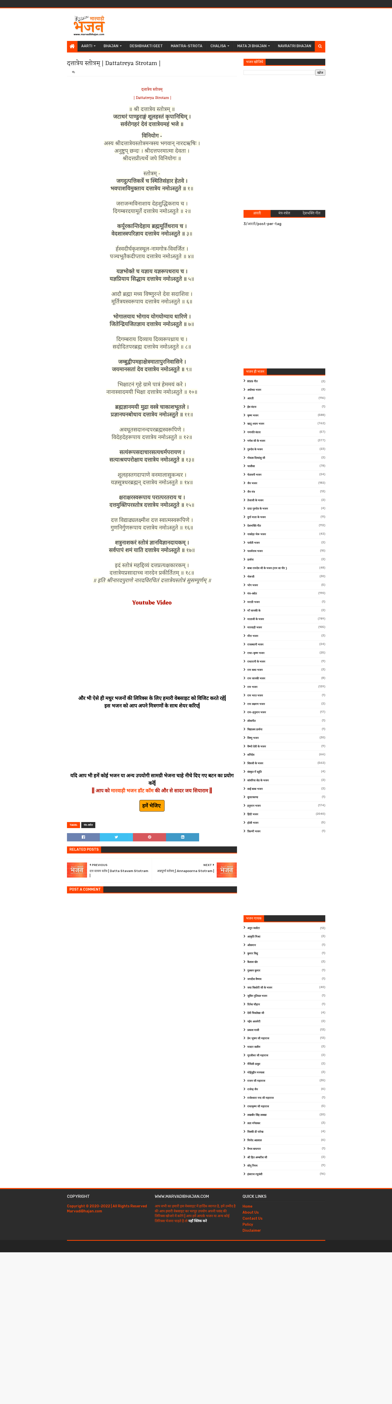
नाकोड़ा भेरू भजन (256, 534)
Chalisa (218, 46)
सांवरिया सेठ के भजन (258, 780)
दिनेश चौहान (253, 1004)
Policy (248, 1224)
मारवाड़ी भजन (254, 627)
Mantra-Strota (186, 46)
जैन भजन (252, 483)
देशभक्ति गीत (254, 525)
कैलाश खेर (252, 962)
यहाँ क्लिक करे (197, 1221)
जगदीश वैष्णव (254, 979)
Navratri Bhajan (294, 46)
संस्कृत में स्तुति (254, 772)
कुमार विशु (252, 953)
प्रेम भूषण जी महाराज (258, 1038)
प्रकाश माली (253, 1030)
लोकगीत (251, 721)
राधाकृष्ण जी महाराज (258, 1106)
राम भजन (252, 687)
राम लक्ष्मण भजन (256, 704)
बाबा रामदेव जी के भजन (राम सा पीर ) (267, 568)
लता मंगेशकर (253, 1123)
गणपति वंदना (254, 432)
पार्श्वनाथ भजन (255, 551)
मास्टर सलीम (253, 1047)
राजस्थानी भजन (255, 644)
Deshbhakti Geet (146, 46)
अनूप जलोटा (253, 928)
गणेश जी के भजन (256, 441)
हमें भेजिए (152, 806)
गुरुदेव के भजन (255, 449)
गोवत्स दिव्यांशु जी (256, 458)
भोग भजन (252, 585)
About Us (251, 1212)
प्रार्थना (250, 559)
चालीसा (251, 466)
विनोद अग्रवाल (254, 1140)
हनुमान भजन (254, 805)
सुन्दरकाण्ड (252, 797)
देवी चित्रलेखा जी (255, 1013)
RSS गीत (252, 381)
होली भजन (252, 823)
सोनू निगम (252, 1165)
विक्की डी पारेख (255, 1131)
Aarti (86, 46)
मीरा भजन (252, 636)
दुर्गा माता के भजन (256, 517)
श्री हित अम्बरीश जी (257, 1157)
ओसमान (251, 945)
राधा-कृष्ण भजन (255, 653)
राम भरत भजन (255, 695)
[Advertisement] (234, 24)
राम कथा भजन (255, 670)
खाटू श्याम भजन (255, 423)
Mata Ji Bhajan (252, 46)
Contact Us (253, 1218)
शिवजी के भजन (255, 763)
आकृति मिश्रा (253, 936)
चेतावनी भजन (254, 474)
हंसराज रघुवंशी (254, 1174)
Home (247, 1206)
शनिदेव (250, 755)
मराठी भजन (253, 602)
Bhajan (111, 46)
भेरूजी (250, 576)
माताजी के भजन (255, 619)
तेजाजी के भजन (255, 500)
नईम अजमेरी (253, 1021)
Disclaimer (252, 1230)
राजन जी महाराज (256, 1081)
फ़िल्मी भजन (253, 831)
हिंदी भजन (252, 814)
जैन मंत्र (251, 492)
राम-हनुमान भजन (256, 712)
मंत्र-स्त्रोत (88, 825)
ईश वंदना (251, 407)
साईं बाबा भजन (255, 789)
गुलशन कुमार (253, 970)
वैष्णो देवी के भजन (256, 746)
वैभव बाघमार (254, 1149)
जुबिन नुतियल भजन (257, 996)
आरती (250, 398)
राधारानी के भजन (256, 661)
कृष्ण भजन (252, 415)
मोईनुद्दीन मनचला (255, 1072)
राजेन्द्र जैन (252, 1089)
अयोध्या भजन (254, 390)
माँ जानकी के (253, 610)
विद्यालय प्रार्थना (254, 729)
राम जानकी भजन (256, 678)
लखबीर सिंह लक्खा (257, 1115)
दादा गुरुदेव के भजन (257, 508)
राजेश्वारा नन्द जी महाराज (260, 1098)
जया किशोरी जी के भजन (259, 987)
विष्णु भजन (253, 738)
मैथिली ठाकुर (253, 1064)
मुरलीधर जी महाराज (257, 1055)
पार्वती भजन (253, 543)
